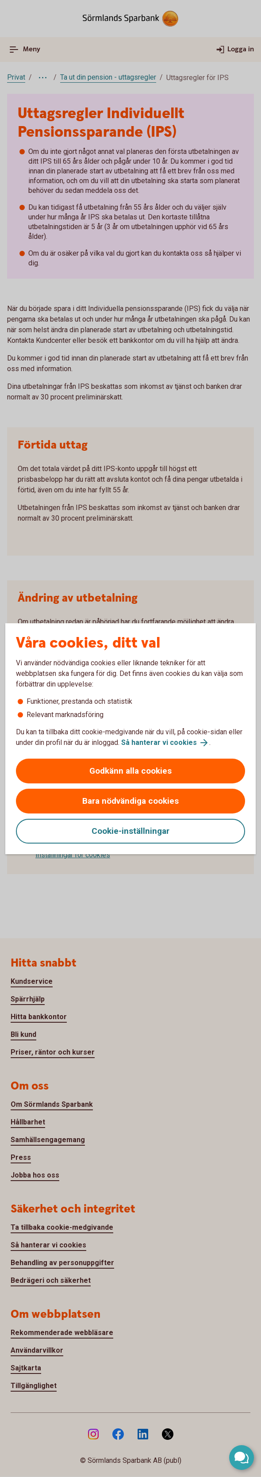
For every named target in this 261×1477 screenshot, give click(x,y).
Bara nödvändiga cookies (130, 801)
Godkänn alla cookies (130, 771)
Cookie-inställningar (130, 831)
